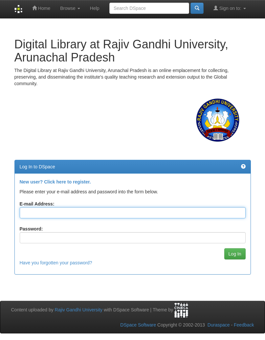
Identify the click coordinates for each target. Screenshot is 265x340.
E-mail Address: (37, 203)
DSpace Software (138, 325)
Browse (70, 8)
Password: (31, 228)
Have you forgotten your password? (56, 262)
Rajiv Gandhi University (79, 309)
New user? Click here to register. (55, 181)
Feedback (244, 325)
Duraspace (219, 325)
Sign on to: (229, 8)
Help (94, 8)
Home (41, 8)
